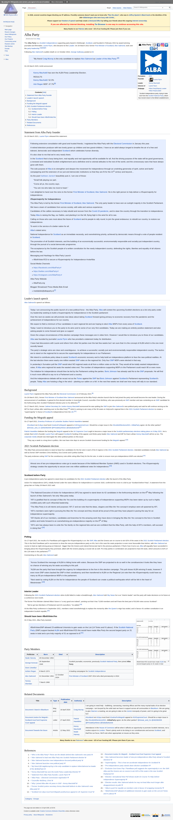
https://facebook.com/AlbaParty (46, 267)
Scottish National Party (155, 95)
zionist (129, 711)
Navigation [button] (9, 26)
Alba (38, 39)
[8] (92, 393)
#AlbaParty (135, 425)
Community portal (10, 41)
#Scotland (31, 425)
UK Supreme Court (80, 431)
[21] (82, 633)
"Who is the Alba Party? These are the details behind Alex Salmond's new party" (61, 755)
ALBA (35, 434)
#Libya (40, 425)
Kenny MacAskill (154, 83)
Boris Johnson (111, 371)
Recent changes (10, 32)
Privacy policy (28, 815)
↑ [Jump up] (30, 755)
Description (100, 654)
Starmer (94, 711)
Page (24, 8)
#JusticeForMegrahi (58, 425)
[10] (69, 408)
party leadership (33, 48)
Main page (8, 29)
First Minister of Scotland (104, 46)
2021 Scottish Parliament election (141, 409)
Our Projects (9, 39)
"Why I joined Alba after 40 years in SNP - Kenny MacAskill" (53, 783)
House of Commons (106, 728)
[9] (79, 402)
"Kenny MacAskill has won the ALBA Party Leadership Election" (55, 772)
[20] (48, 611)
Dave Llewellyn (31, 668)
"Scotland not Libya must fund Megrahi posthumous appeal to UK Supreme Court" (62, 792)
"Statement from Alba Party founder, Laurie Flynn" (50, 775)
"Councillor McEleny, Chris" (41, 780)
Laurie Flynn (158, 79)
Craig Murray (48, 59)
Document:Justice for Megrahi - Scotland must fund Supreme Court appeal (37, 720)
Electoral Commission (123, 143)
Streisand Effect (95, 21)
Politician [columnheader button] (30, 654)
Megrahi (59, 431)
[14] (144, 455)
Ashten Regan (30, 671)
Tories (79, 378)
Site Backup (8, 46)
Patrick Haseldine (75, 421)
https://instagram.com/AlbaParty (47, 275)
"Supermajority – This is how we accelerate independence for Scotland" (132, 763)
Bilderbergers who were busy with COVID (98, 17)
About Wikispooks (10, 34)
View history (127, 8)
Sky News (111, 595)
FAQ (6, 51)
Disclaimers (49, 815)
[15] (110, 466)
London (102, 730)
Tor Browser (100, 24)
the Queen (113, 608)
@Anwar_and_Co (34, 428)
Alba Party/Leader (155, 91)
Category (28, 799)
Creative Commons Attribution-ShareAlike (52, 811)
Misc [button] (7, 59)
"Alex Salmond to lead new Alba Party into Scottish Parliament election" (58, 757)
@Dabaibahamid (72, 428)
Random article (10, 44)
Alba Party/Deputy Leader (157, 88)
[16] (43, 527)
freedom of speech (69, 21)
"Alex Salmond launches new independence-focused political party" (56, 760)
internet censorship (139, 21)
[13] (127, 440)
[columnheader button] (47, 654)
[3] (43, 48)
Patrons (81, 29)
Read (109, 8)
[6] (55, 83)
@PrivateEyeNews (59, 428)
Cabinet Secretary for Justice (56, 406)
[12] (80, 427)
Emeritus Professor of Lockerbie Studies (53, 421)
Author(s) (78, 701)
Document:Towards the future (36, 730)
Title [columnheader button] (37, 701)
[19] (81, 604)
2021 (150, 76)
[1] (40, 48)
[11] (75, 411)
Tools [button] (7, 55)
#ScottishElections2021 (121, 425)
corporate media (30, 437)
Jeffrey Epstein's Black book (139, 15)
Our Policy (8, 37)
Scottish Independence (48, 43)
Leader (71, 46)
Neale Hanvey (30, 658)
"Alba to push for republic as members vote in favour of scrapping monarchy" (134, 788)
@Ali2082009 (46, 428)
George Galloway (77, 52)
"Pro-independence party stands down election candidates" (127, 766)
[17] (49, 551)
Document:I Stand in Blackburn (37, 710)
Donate (7, 48)
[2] (42, 48)
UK (72, 412)
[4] (45, 48)
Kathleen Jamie (47, 176)
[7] (55, 290)
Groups (36, 799)
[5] (118, 58)
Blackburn (154, 708)
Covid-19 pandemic (100, 211)
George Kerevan (31, 663)
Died (60, 654)
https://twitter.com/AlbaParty (45, 271)
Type (55, 701)
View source (117, 8)
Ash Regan (38, 84)
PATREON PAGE (8, 22)
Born (46, 654)
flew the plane (113, 15)
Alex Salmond (120, 46)
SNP (78, 360)
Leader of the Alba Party (106, 59)
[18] (43, 582)
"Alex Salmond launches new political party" (47, 763)
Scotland (89, 43)
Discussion (32, 8)
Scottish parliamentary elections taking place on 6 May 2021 (139, 431)
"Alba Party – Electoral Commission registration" (49, 778)
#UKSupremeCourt (81, 425)
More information (57, 2)
